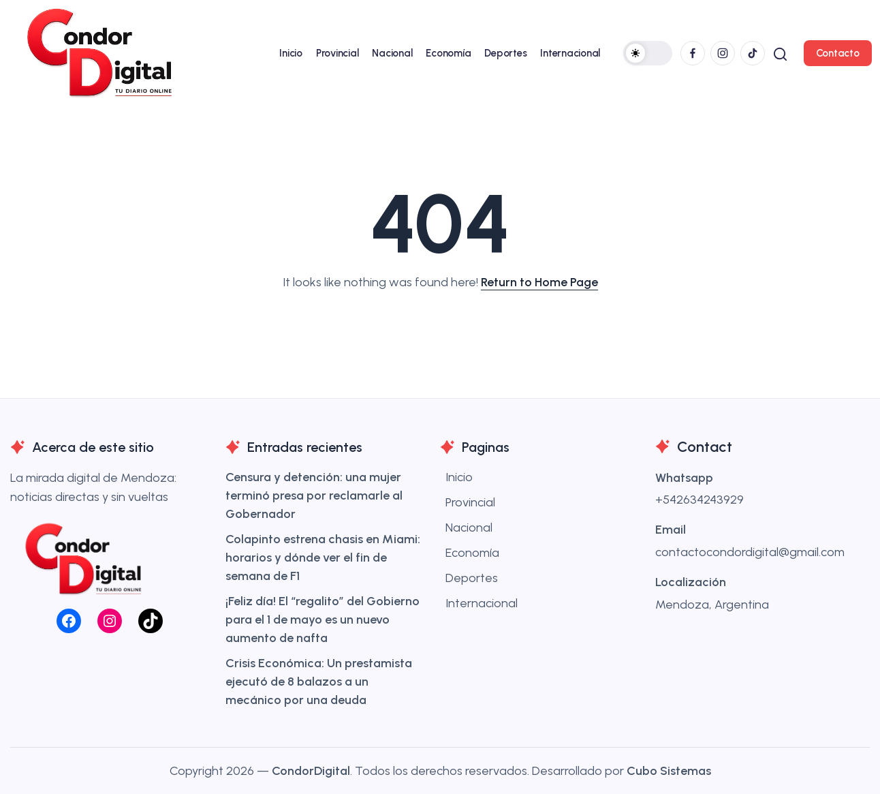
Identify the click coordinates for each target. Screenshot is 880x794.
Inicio (459, 477)
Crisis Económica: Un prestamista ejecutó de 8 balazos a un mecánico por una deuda (318, 681)
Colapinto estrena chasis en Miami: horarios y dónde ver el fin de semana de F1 (322, 557)
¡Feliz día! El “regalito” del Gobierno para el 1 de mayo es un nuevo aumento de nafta (322, 619)
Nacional (468, 527)
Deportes (471, 577)
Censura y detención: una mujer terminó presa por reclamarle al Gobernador (314, 495)
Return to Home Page (539, 282)
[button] (645, 53)
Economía (472, 552)
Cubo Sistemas (669, 770)
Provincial (470, 502)
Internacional (481, 603)
